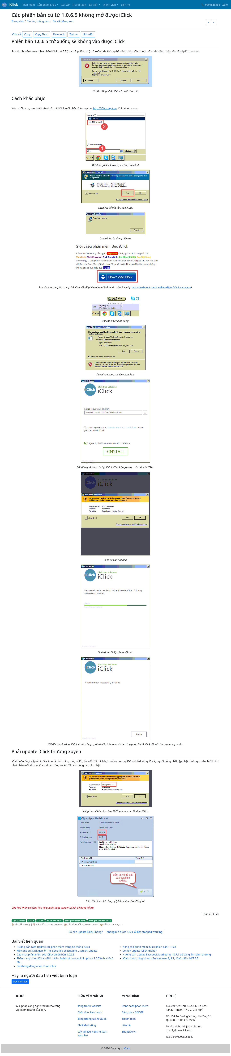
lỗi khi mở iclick (54, 920)
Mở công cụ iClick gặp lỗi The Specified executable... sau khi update (57, 950)
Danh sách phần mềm (135, 1006)
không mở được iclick (75, 920)
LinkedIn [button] (88, 34)
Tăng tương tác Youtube (92, 1019)
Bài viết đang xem (63, 21)
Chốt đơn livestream (90, 1012)
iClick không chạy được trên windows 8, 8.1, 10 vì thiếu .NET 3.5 (160, 958)
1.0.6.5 (31, 920)
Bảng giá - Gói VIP (132, 1012)
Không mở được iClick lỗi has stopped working (134, 932)
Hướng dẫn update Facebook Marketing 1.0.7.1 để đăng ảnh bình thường (167, 954)
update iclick (19, 920)
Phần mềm (28, 4)
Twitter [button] (74, 34)
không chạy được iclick (100, 920)
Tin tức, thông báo (38, 21)
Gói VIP (65, 4)
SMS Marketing (87, 1025)
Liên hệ (125, 4)
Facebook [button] (59, 34)
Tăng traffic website (89, 1006)
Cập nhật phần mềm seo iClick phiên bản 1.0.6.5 (45, 954)
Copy (27, 34)
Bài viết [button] (93, 4)
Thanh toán (79, 4)
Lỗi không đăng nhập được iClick (36, 966)
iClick (127, 1048)
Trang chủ (18, 21)
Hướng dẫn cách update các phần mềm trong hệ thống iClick (53, 947)
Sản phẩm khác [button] (46, 4)
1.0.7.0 (40, 920)
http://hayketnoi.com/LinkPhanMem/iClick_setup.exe (161, 287)
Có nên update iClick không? (86, 932)
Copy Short (41, 34)
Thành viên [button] (109, 4)
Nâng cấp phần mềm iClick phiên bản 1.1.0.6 (149, 947)
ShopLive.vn (129, 1031)
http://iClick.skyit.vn (105, 108)
